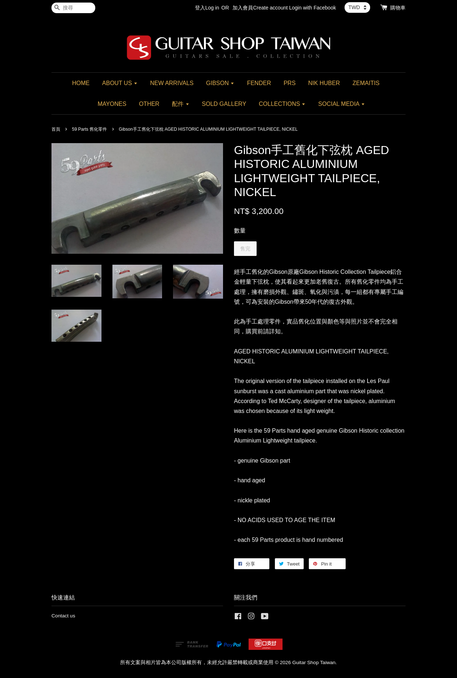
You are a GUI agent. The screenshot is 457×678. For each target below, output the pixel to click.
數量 (240, 230)
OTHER (149, 104)
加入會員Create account (260, 8)
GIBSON (220, 83)
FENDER (259, 83)
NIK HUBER (324, 83)
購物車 (398, 8)
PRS (290, 83)
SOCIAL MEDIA (341, 104)
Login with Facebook (312, 8)
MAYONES (111, 104)
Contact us (63, 615)
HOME (80, 83)
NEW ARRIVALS (171, 83)
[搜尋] (73, 8)
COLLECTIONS (282, 104)
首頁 (55, 129)
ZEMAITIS (366, 83)
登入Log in (207, 8)
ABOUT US (120, 83)
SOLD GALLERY (224, 104)
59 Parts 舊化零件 (89, 129)
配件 (180, 104)
